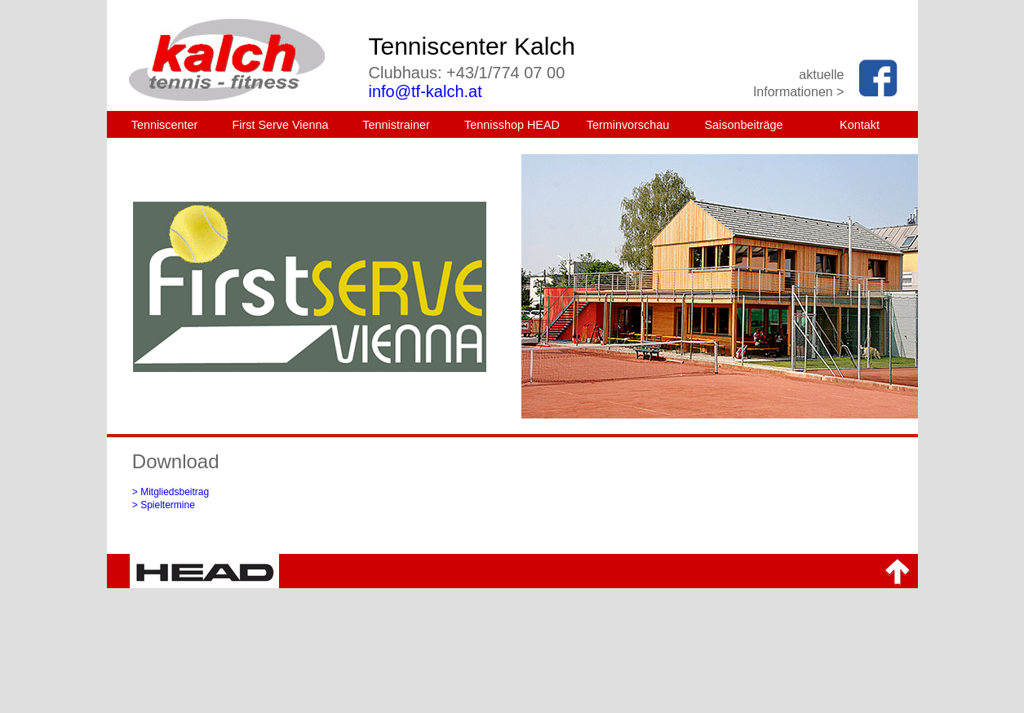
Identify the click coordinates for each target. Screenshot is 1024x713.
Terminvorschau (628, 124)
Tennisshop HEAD (512, 124)
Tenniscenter (164, 124)
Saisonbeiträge (743, 124)
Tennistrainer (395, 124)
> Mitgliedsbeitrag (170, 492)
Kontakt (860, 124)
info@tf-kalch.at (425, 91)
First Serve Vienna (280, 124)
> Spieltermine (163, 505)
